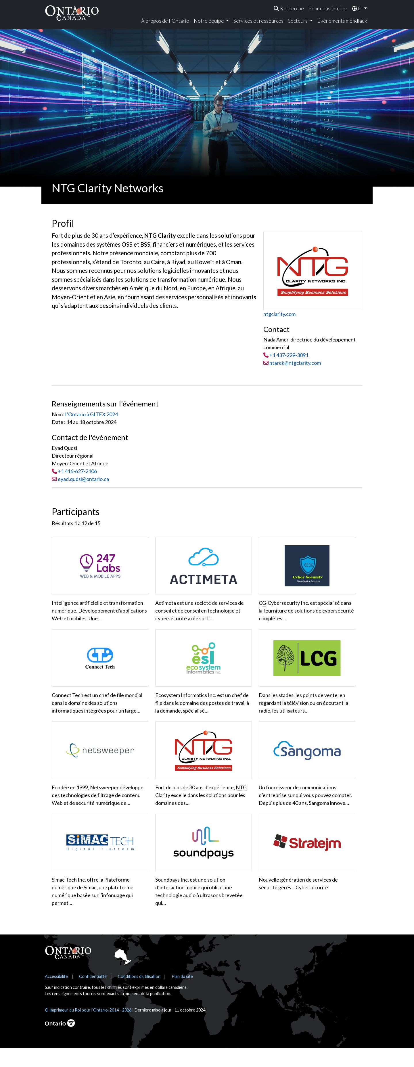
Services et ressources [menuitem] (258, 21)
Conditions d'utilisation (139, 995)
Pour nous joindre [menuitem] (327, 8)
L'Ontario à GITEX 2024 (91, 414)
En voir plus (69, 925)
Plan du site (182, 995)
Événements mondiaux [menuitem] (342, 21)
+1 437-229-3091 (288, 355)
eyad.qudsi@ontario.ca (83, 479)
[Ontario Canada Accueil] (72, 12)
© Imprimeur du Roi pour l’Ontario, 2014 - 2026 (88, 1028)
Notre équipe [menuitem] (209, 21)
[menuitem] (288, 8)
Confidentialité (93, 995)
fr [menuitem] (357, 8)
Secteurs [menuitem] (298, 21)
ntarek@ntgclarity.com (292, 363)
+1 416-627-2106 (77, 471)
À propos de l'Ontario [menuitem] (165, 21)
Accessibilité (56, 995)
